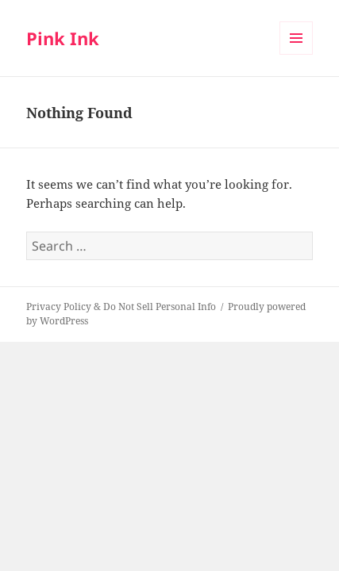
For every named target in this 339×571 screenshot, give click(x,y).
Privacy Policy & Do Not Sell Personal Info (121, 306)
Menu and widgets (296, 54)
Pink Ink (62, 38)
